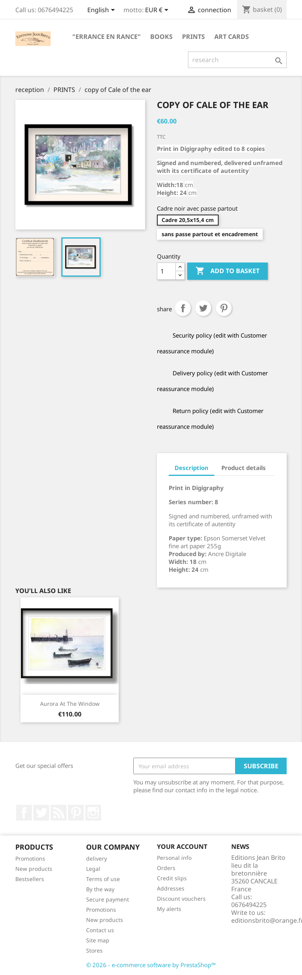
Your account (182, 846)
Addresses (170, 888)
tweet (203, 308)
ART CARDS (231, 36)
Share (183, 308)
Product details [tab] (243, 468)
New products (33, 868)
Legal (93, 868)
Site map (97, 940)
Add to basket (227, 271)
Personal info (174, 857)
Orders (166, 868)
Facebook (24, 813)
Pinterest (224, 308)
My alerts (169, 909)
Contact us (100, 930)
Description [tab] (191, 468)
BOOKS (161, 36)
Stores (94, 950)
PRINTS (193, 36)
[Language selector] (102, 10)
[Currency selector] (158, 10)
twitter (41, 813)
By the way (100, 889)
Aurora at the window (69, 703)
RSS (58, 813)
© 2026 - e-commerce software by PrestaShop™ (151, 965)
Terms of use (103, 879)
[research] (237, 59)
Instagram (93, 813)
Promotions (30, 858)
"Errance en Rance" (106, 36)
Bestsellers (29, 879)
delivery (96, 858)
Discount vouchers (181, 898)
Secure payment (107, 899)
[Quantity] (166, 271)
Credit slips (172, 878)
